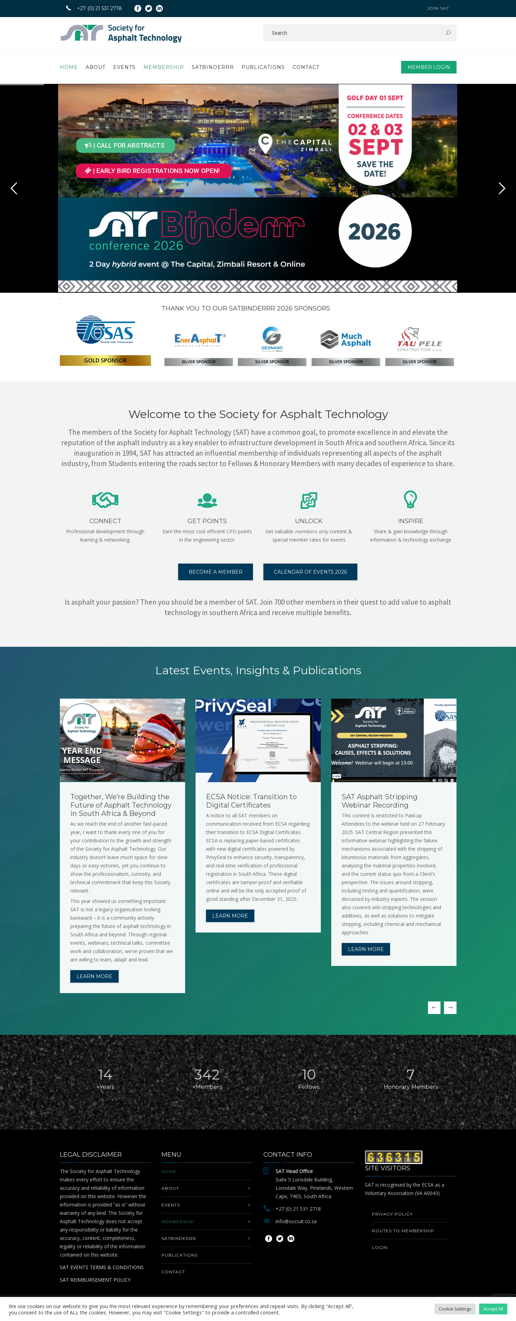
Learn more (94, 976)
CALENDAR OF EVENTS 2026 (310, 572)
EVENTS (124, 67)
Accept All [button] (493, 1309)
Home (69, 67)
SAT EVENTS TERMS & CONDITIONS (102, 1267)
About (95, 67)
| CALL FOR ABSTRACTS (125, 145)
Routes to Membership (403, 1230)
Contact (306, 67)
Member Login (428, 67)
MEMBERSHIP (163, 67)
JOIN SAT (438, 8)
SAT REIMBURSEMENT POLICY (95, 1279)
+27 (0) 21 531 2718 (91, 8)
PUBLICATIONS (263, 67)
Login (380, 1247)
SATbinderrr (213, 67)
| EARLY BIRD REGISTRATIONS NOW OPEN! (152, 171)
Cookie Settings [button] (455, 1309)
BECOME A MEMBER (216, 572)
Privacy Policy (392, 1214)
